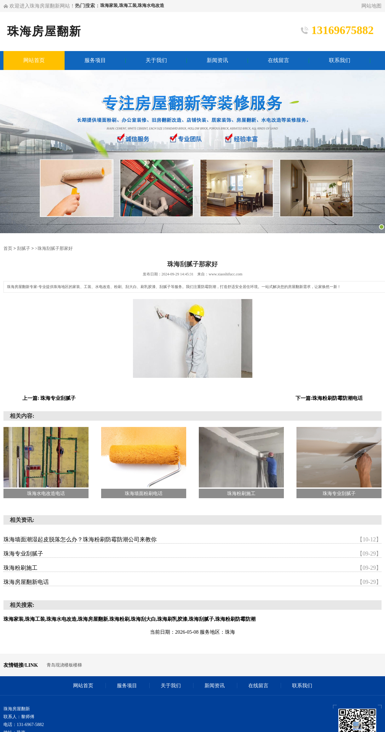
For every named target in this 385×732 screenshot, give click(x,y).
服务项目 (127, 685)
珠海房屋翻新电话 (192, 582)
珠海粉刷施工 (192, 568)
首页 (7, 248)
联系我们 (302, 685)
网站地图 (371, 6)
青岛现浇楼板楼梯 (64, 665)
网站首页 (83, 685)
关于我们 (171, 685)
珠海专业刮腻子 (192, 553)
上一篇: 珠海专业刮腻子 (49, 398)
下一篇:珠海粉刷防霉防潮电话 (329, 398)
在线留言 (258, 685)
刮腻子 (23, 248)
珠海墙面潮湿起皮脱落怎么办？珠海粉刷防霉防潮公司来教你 (192, 539)
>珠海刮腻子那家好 (54, 248)
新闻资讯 (214, 685)
